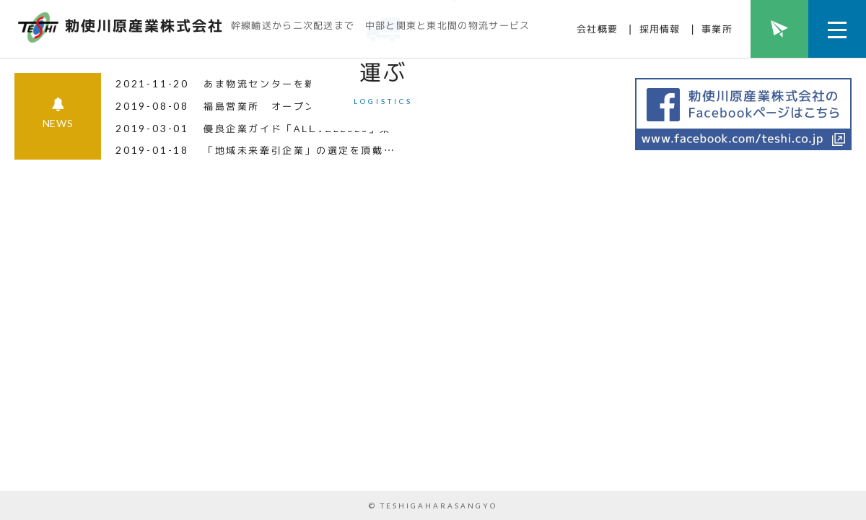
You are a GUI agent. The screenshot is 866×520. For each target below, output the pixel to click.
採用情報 (660, 28)
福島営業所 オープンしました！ (288, 423)
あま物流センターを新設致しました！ (299, 401)
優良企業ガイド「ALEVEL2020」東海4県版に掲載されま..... (363, 446)
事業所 (716, 28)
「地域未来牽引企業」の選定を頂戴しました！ (322, 468)
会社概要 (597, 28)
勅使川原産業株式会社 (144, 25)
